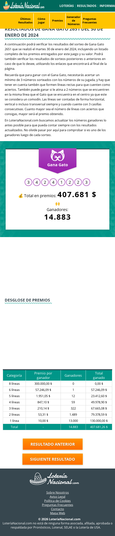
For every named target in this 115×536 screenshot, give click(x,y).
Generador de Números (73, 20)
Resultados (86, 6)
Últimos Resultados (25, 20)
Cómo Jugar (41, 20)
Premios (57, 20)
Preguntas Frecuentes (89, 20)
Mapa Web (57, 513)
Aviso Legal (57, 497)
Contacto (57, 509)
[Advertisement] (57, 267)
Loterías (66, 6)
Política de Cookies (57, 501)
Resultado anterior (52, 444)
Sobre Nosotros (57, 492)
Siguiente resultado (52, 459)
